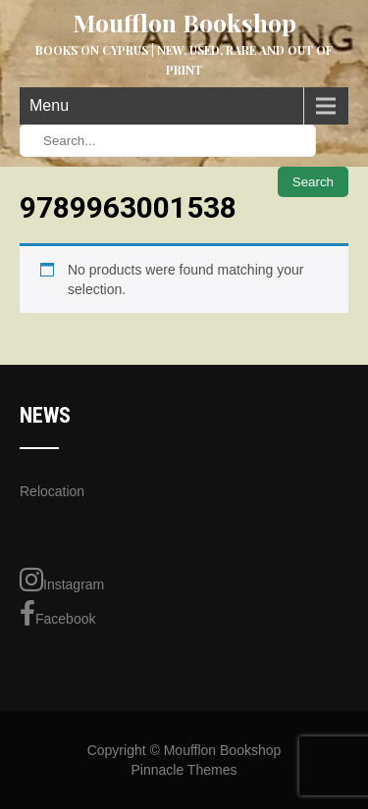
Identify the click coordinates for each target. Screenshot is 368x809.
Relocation (52, 491)
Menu (49, 105)
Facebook (57, 614)
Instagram (62, 579)
